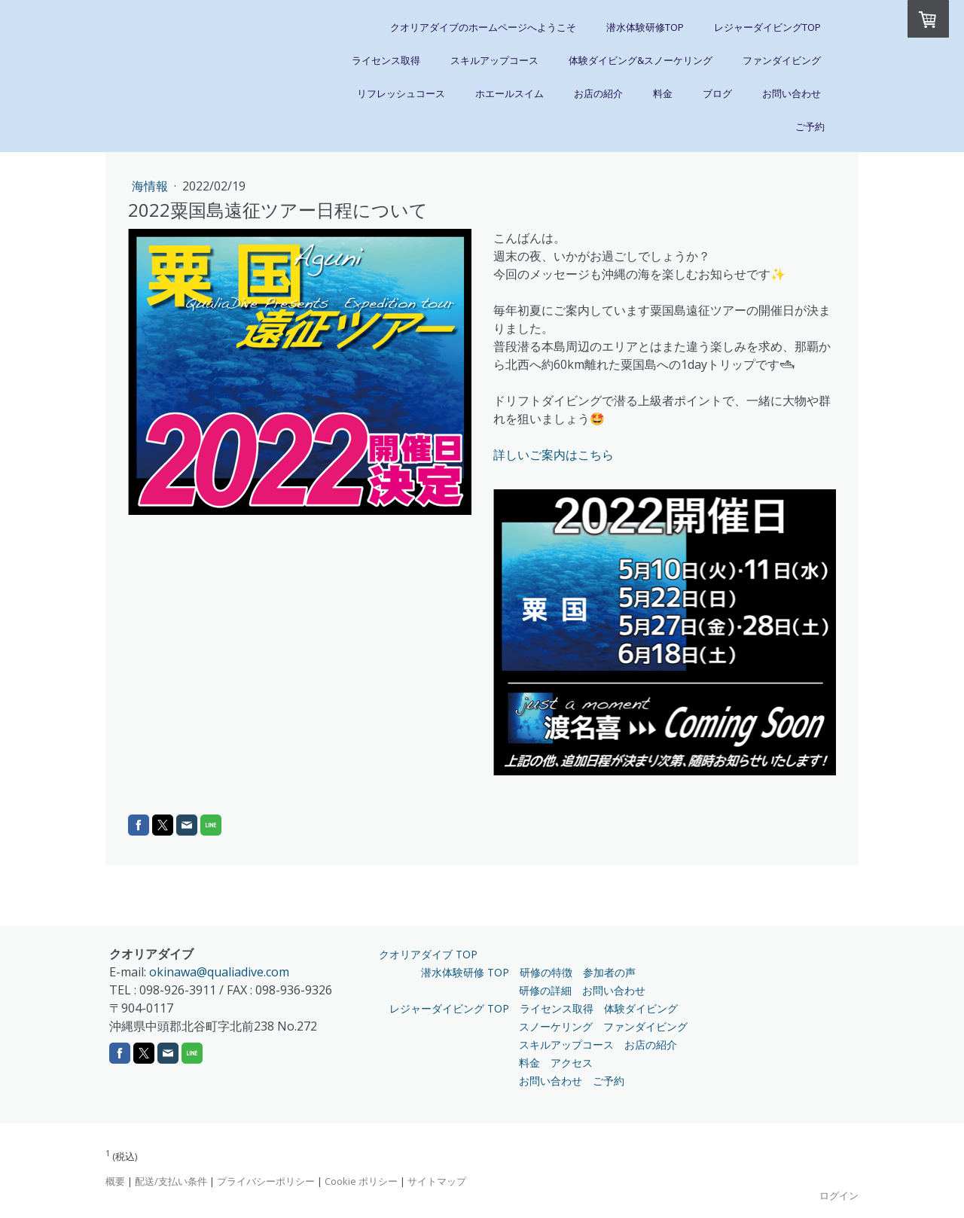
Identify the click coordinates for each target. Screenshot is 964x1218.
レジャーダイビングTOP (767, 27)
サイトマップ (436, 1181)
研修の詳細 (545, 990)
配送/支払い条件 (171, 1181)
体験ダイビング (641, 1008)
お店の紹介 (598, 93)
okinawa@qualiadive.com (219, 972)
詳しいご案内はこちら (553, 454)
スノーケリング (556, 1026)
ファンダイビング (782, 60)
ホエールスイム (509, 93)
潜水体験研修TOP (645, 27)
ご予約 (810, 126)
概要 (115, 1181)
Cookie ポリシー (361, 1181)
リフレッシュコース (401, 93)
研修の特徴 (546, 972)
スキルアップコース (494, 60)
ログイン (839, 1195)
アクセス (572, 1062)
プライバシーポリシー (266, 1181)
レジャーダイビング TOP (449, 1008)
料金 (663, 93)
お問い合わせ (791, 93)
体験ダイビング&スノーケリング (640, 60)
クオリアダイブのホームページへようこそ (483, 27)
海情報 (151, 186)
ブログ (717, 93)
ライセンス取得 (386, 60)
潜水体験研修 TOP (465, 972)
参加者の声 (609, 972)
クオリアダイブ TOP (428, 954)
